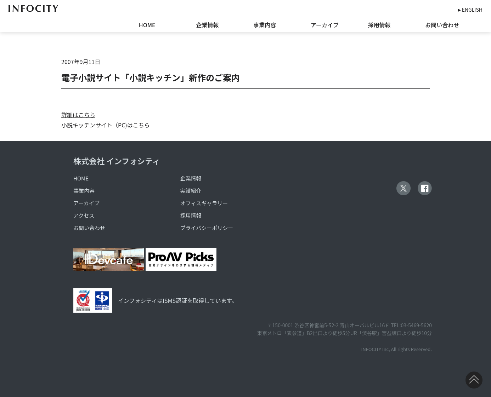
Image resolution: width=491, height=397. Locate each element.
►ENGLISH (469, 9)
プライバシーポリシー (206, 227)
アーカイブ (325, 25)
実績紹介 (191, 190)
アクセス (83, 215)
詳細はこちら (78, 114)
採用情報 (379, 25)
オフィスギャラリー (204, 203)
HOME (147, 25)
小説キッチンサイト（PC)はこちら (105, 125)
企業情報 (207, 25)
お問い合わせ (442, 25)
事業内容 (264, 25)
